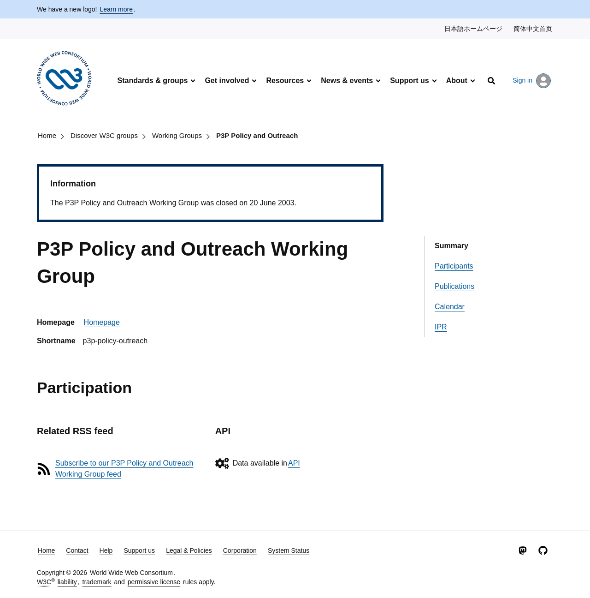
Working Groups (177, 135)
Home (47, 135)
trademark (97, 582)
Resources (285, 80)
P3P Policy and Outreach (257, 135)
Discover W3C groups (104, 135)
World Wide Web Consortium (131, 572)
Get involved (227, 80)
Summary (451, 246)
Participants (454, 266)
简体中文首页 (533, 28)
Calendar (450, 307)
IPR (441, 327)
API (294, 463)
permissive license (154, 582)
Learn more (116, 9)
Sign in (532, 80)
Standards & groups (152, 80)
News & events (347, 80)
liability (67, 582)
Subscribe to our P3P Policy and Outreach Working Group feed (124, 468)
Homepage (102, 322)
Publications (454, 286)
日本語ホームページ (473, 28)
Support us (409, 80)
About (456, 80)
